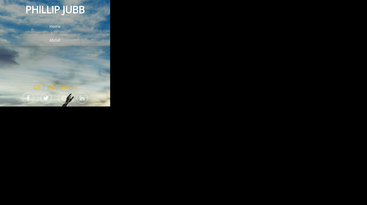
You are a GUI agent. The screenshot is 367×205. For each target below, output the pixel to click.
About (55, 40)
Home (55, 26)
